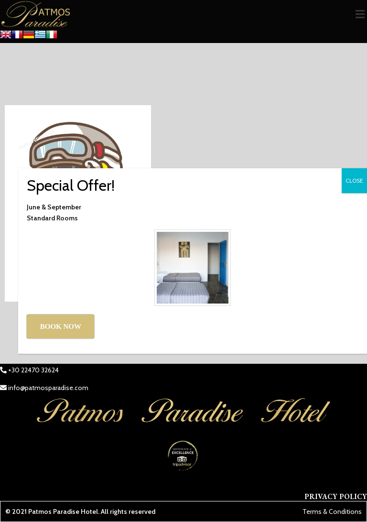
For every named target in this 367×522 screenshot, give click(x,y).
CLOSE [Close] (354, 180)
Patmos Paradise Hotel (63, 511)
